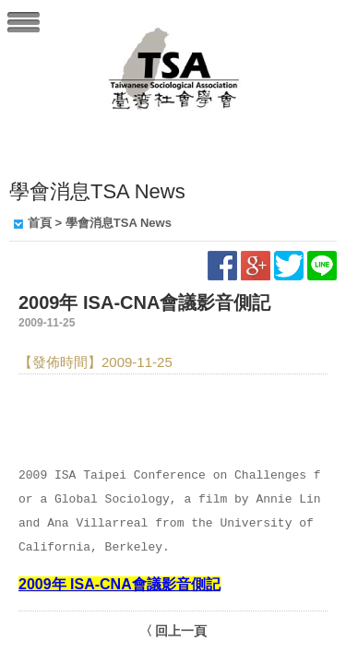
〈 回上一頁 (173, 630)
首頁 (40, 223)
